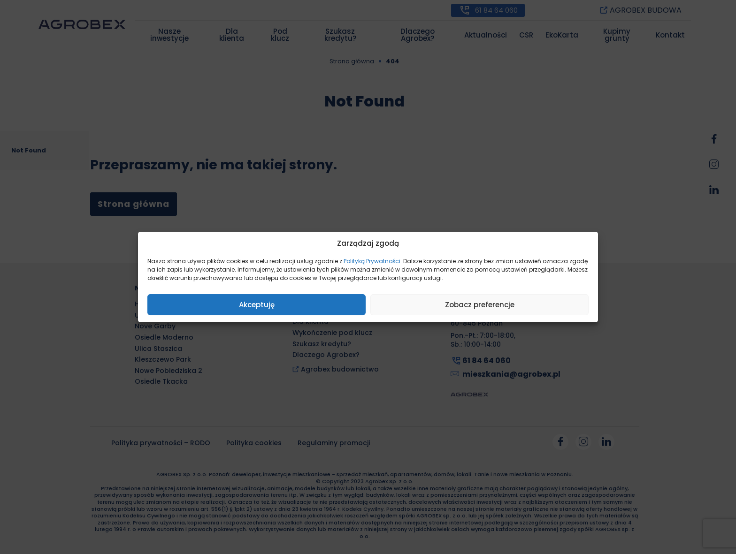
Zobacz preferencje (479, 305)
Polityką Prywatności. (373, 261)
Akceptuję (257, 305)
